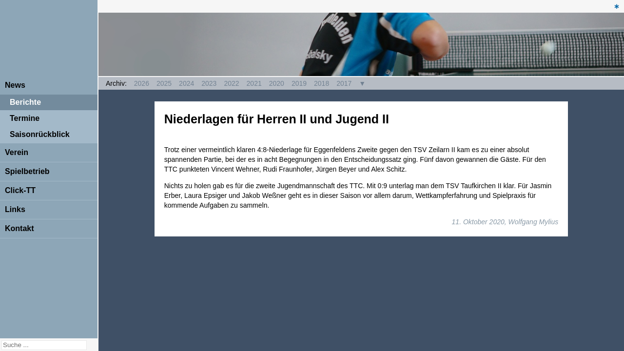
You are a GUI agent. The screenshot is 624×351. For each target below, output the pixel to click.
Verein (16, 152)
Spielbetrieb (27, 171)
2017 (343, 83)
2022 (231, 83)
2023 (208, 83)
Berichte (25, 102)
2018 (321, 83)
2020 (276, 83)
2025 (164, 83)
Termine (24, 118)
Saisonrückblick (40, 134)
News (15, 85)
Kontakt (19, 228)
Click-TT (20, 190)
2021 (254, 83)
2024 (186, 83)
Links (15, 209)
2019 (299, 83)
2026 (141, 83)
